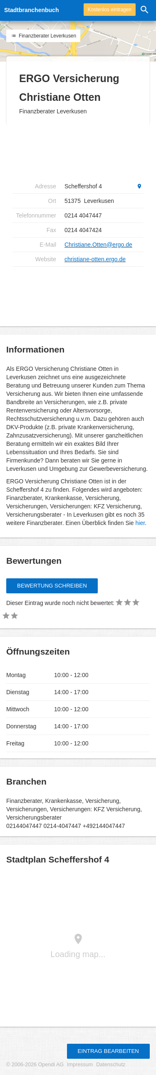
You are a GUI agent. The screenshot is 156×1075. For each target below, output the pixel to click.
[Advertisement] (79, 152)
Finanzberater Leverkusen (43, 36)
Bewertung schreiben (52, 585)
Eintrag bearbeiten (108, 1051)
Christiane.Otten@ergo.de (98, 244)
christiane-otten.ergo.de (95, 259)
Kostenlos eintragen (109, 9)
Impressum (80, 1065)
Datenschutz (110, 1065)
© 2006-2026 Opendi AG (35, 1065)
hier (140, 523)
